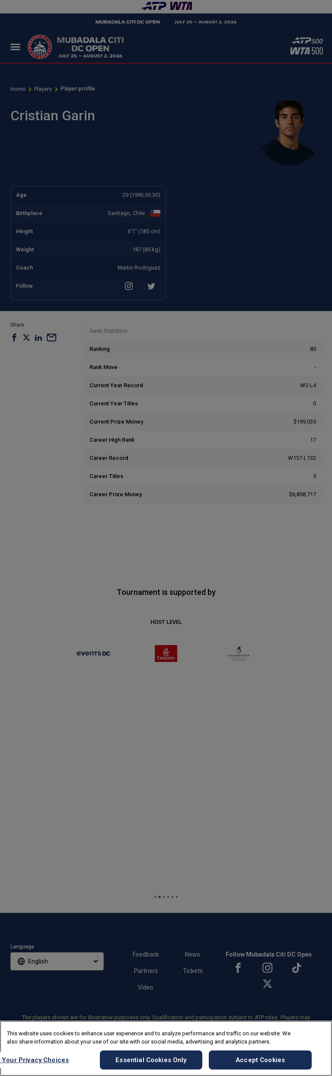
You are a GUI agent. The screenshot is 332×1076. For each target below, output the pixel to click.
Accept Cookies (260, 1060)
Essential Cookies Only (150, 1060)
